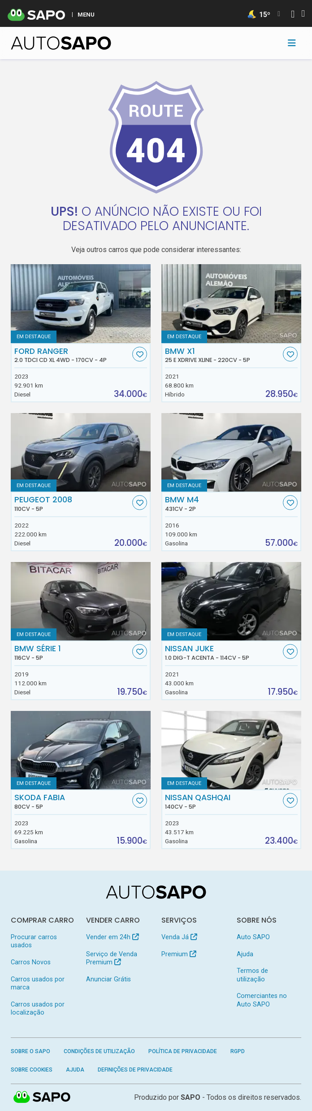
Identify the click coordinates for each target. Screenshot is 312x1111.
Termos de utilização (252, 975)
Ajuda (245, 954)
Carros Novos (31, 962)
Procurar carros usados (34, 941)
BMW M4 (223, 503)
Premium (178, 954)
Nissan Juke (223, 652)
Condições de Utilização (99, 1051)
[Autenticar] (293, 15)
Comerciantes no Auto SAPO (262, 1000)
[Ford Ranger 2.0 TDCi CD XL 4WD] (81, 303)
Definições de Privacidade (135, 1070)
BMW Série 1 (72, 652)
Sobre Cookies (31, 1070)
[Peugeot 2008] (81, 452)
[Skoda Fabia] (81, 750)
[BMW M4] (231, 452)
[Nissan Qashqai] (231, 750)
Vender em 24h (112, 937)
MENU (86, 14)
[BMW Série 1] (81, 601)
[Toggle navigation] (291, 43)
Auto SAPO (253, 937)
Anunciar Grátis (108, 979)
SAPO (190, 1097)
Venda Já (179, 937)
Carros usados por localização (38, 1008)
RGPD (237, 1051)
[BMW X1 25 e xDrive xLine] (231, 303)
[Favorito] (139, 354)
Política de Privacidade (182, 1051)
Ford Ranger (72, 355)
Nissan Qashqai (223, 801)
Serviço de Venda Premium (111, 958)
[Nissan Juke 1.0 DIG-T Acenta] (231, 601)
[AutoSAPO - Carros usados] (61, 43)
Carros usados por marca (38, 983)
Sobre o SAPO (30, 1051)
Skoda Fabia (72, 801)
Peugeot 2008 (72, 503)
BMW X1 (223, 355)
